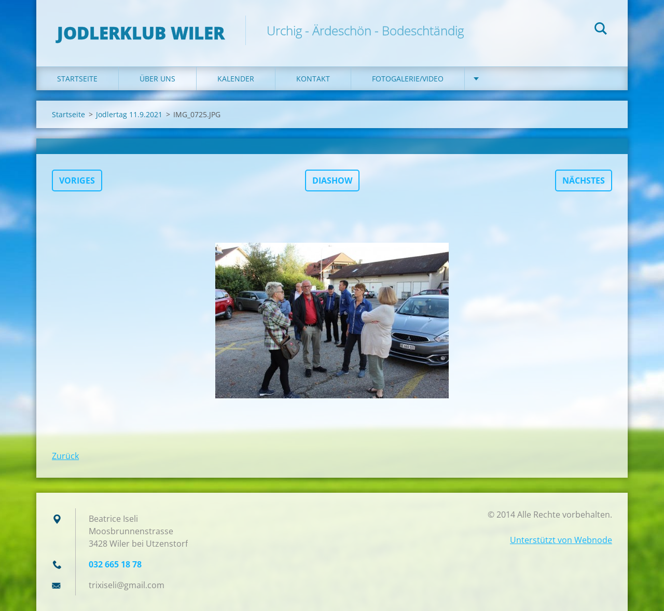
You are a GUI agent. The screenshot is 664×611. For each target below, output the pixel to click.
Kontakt (313, 79)
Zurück (65, 456)
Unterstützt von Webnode (561, 540)
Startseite (77, 79)
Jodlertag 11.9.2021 (129, 114)
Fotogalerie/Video (408, 79)
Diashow (332, 180)
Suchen (600, 30)
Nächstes (583, 180)
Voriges (77, 180)
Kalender (235, 79)
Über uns (157, 79)
